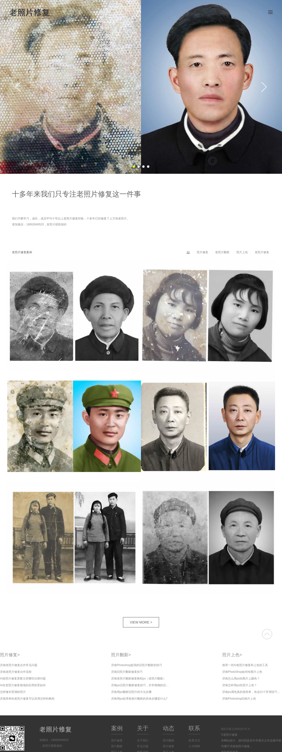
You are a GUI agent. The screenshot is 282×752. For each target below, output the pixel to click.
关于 (142, 728)
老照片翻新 (222, 252)
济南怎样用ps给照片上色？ (239, 685)
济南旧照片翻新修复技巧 (127, 671)
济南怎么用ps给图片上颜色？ (241, 678)
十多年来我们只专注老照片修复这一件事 (76, 194)
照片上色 (242, 252)
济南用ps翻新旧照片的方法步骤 (131, 692)
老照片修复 (262, 252)
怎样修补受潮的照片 (13, 692)
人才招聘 (194, 746)
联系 (194, 728)
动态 (168, 728)
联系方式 (194, 740)
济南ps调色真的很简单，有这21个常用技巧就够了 (252, 692)
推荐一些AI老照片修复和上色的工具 (245, 665)
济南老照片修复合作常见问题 (18, 665)
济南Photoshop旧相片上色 (239, 698)
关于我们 (142, 740)
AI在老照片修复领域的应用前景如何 (23, 685)
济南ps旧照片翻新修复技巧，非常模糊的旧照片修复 (141, 685)
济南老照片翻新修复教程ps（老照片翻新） (138, 678)
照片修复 (202, 252)
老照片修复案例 (22, 252)
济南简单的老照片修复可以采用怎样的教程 (27, 698)
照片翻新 (121, 654)
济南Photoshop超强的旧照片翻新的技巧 (136, 665)
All (188, 252)
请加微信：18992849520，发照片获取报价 (39, 225)
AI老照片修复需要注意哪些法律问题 (23, 678)
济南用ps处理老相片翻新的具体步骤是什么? (139, 698)
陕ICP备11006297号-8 (235, 729)
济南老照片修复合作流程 (16, 671)
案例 (117, 728)
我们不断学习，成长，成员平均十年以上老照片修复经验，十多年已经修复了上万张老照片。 (71, 218)
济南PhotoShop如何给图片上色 (242, 671)
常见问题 (142, 746)
